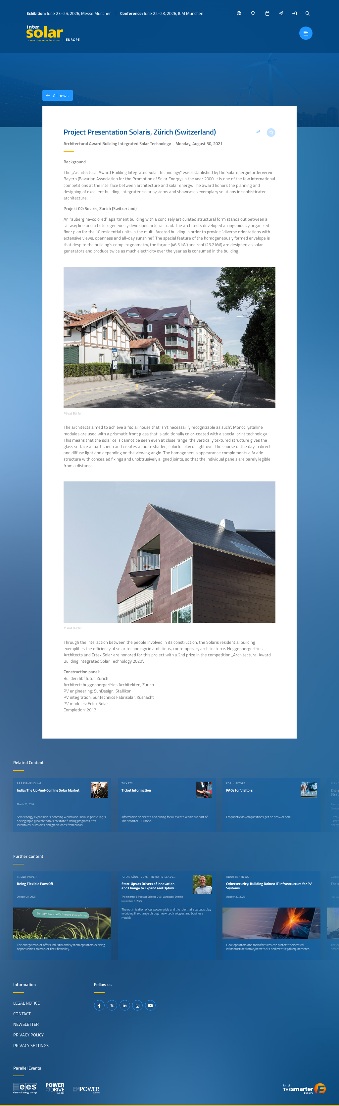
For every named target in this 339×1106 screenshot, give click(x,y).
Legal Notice (26, 1003)
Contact (22, 1013)
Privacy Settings (31, 1045)
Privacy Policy (28, 1034)
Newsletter (26, 1024)
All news (55, 95)
